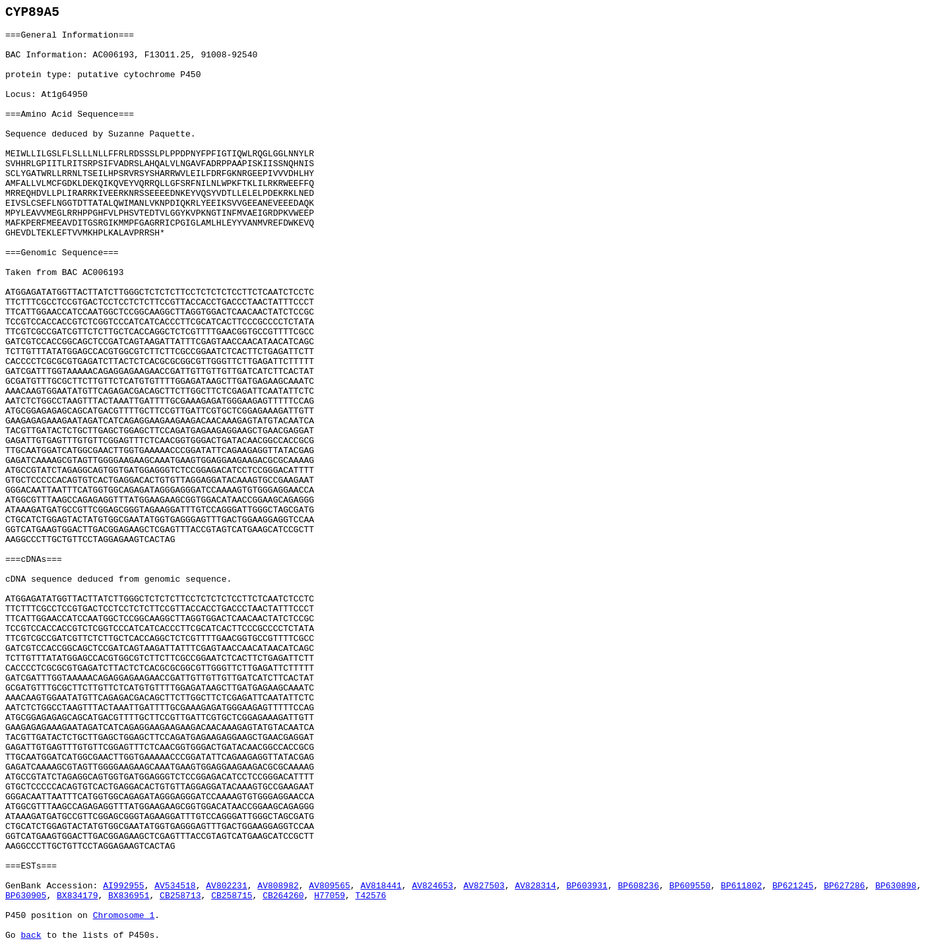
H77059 (329, 896)
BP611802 (741, 886)
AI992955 (123, 886)
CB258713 (180, 896)
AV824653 (432, 886)
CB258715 (231, 896)
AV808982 (277, 886)
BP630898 (895, 886)
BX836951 (128, 896)
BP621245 (793, 886)
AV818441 (380, 886)
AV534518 (174, 886)
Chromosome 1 (124, 916)
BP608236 (638, 886)
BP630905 (25, 896)
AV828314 (535, 886)
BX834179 (77, 896)
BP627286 (844, 886)
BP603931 (587, 886)
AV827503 (483, 886)
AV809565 (329, 886)
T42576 (371, 896)
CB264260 (283, 896)
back (30, 935)
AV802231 (226, 886)
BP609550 (690, 886)
